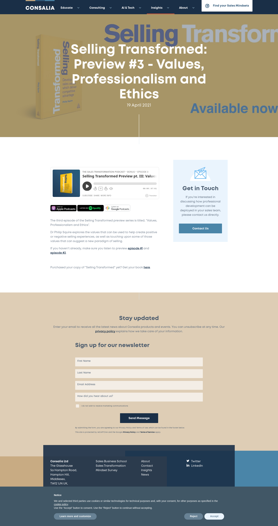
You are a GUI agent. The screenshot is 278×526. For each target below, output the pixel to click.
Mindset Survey (106, 470)
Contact (147, 466)
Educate (70, 8)
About (187, 8)
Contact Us (200, 228)
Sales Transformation (111, 466)
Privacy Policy (129, 432)
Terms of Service (147, 432)
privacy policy (105, 331)
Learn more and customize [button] (75, 516)
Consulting (101, 8)
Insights (160, 8)
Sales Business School (111, 461)
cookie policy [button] (61, 504)
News (145, 474)
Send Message (139, 418)
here (147, 267)
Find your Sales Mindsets (227, 6)
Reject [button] (193, 516)
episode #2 (58, 253)
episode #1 (135, 248)
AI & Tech (132, 8)
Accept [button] (214, 516)
